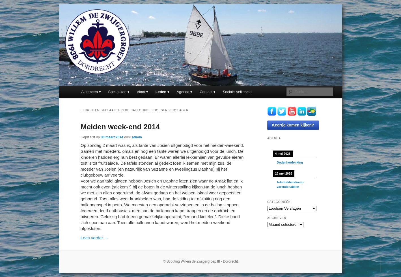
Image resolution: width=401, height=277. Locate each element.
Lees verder (94, 237)
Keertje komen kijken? (293, 125)
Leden (161, 92)
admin (137, 137)
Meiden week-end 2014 (120, 127)
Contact (206, 92)
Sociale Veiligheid (237, 92)
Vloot (141, 92)
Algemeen (89, 92)
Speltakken (117, 92)
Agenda (183, 92)
